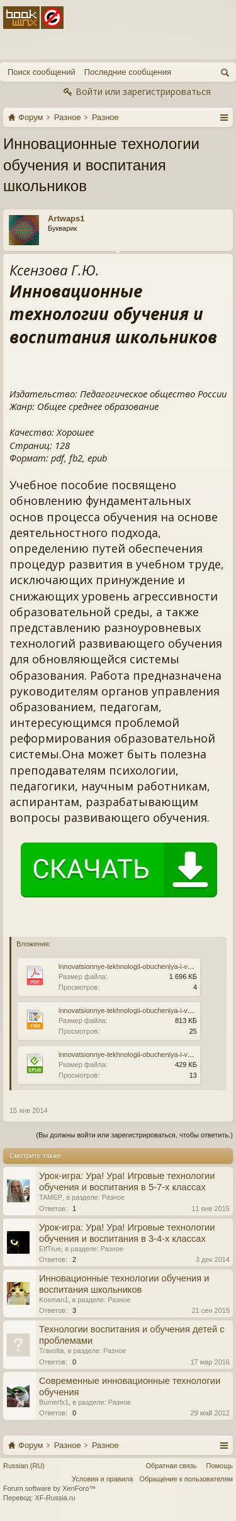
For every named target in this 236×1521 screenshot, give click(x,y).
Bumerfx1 (54, 1402)
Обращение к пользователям (186, 1479)
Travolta (51, 1350)
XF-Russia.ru (55, 1498)
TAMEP (50, 1197)
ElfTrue (50, 1249)
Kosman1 (53, 1299)
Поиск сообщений (42, 72)
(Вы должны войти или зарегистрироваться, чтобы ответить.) (134, 1135)
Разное (113, 1197)
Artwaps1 (66, 218)
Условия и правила (102, 1479)
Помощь (219, 1465)
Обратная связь (170, 1465)
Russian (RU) (24, 1465)
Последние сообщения (127, 72)
